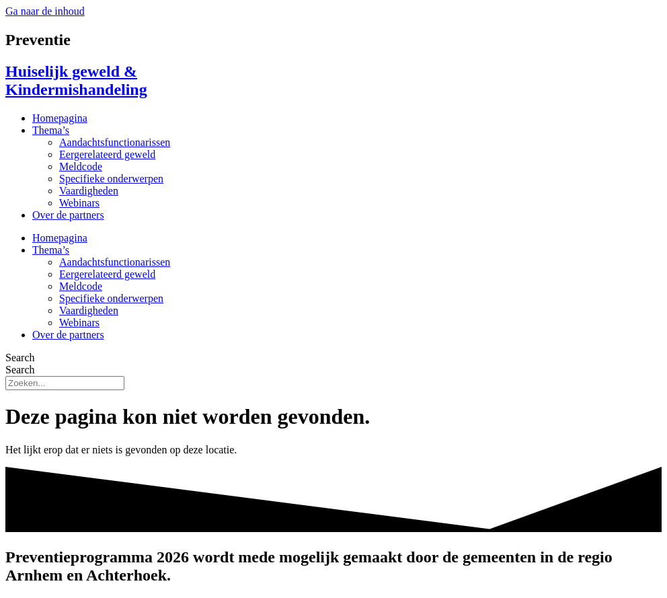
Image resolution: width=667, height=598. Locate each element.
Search (20, 357)
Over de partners (68, 215)
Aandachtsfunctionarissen (114, 142)
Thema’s (50, 130)
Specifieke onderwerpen (111, 178)
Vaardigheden (88, 190)
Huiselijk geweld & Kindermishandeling (76, 80)
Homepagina (59, 118)
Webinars (79, 203)
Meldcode (80, 166)
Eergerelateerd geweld (107, 154)
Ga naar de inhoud (45, 11)
